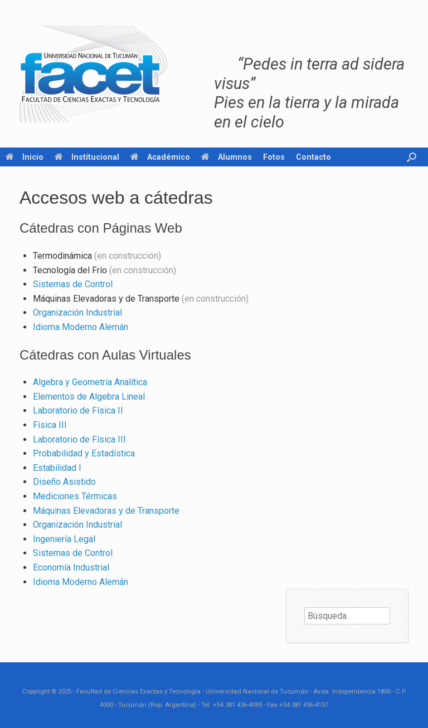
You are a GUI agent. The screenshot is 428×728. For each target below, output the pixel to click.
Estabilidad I (57, 468)
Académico (160, 157)
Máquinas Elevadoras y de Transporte (106, 510)
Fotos (274, 157)
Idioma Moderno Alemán (80, 327)
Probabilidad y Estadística (84, 453)
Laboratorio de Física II (78, 410)
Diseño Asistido (64, 481)
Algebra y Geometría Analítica (90, 382)
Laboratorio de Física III (79, 439)
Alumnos (226, 157)
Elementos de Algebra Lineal (89, 396)
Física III (50, 425)
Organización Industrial (77, 312)
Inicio (24, 157)
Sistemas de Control (73, 284)
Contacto (313, 157)
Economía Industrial (71, 567)
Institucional (87, 157)
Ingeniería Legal (64, 539)
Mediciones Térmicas (75, 496)
